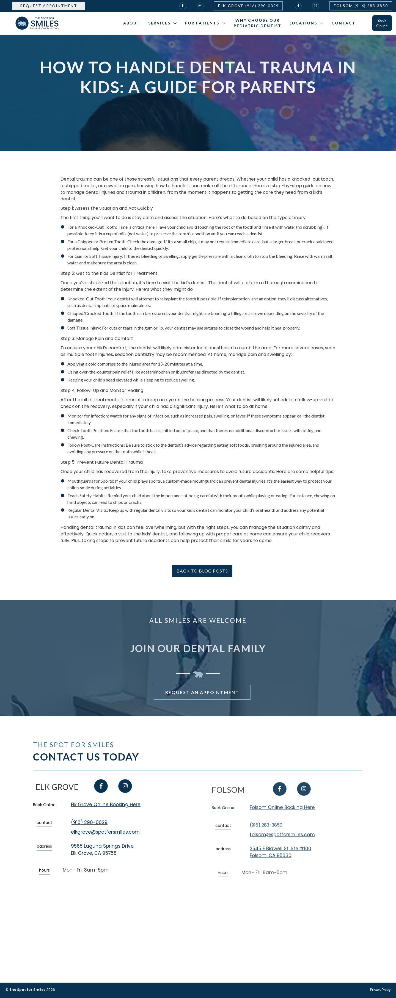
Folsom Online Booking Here (282, 827)
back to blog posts (202, 570)
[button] (161, 23)
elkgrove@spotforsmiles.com (105, 832)
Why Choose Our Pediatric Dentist (257, 23)
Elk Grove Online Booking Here (106, 804)
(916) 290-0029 (89, 822)
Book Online (382, 23)
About (131, 23)
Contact (343, 23)
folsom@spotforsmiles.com (282, 854)
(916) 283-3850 (266, 844)
